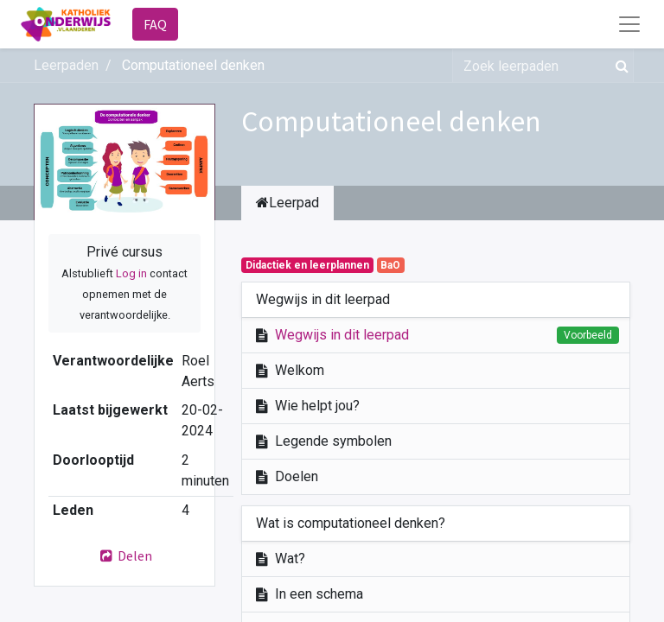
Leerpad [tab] (287, 202)
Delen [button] (124, 555)
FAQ (155, 24)
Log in (131, 273)
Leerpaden (66, 65)
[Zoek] (618, 65)
